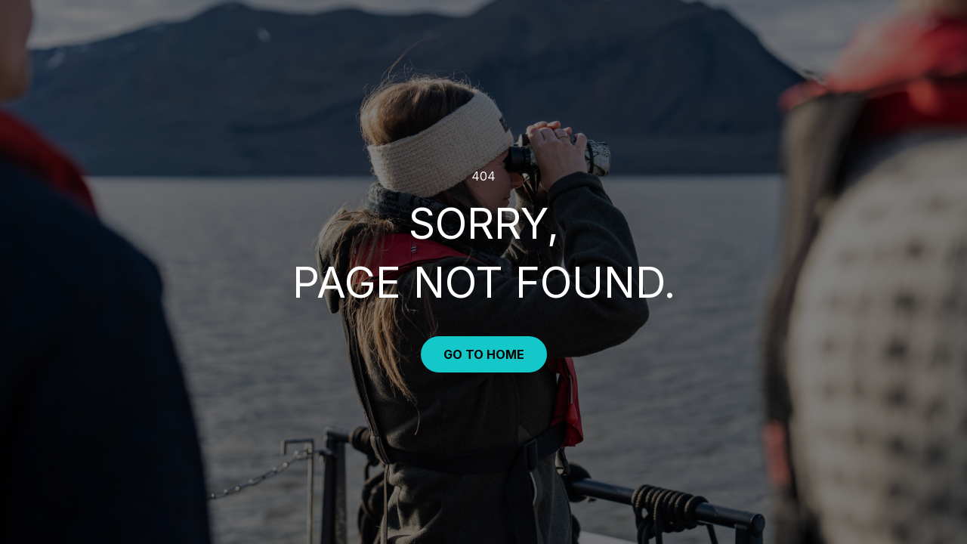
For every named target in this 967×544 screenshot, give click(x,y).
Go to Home (483, 354)
